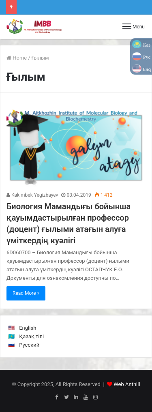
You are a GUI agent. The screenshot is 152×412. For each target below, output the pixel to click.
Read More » (26, 293)
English (27, 328)
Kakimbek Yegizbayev (32, 195)
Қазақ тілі (31, 336)
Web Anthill (126, 384)
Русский (29, 345)
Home (16, 58)
